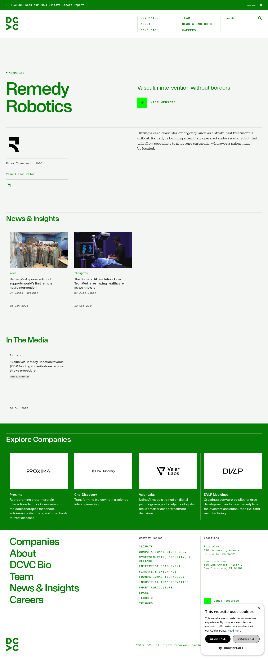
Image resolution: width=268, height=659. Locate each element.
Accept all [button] (218, 639)
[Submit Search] (260, 18)
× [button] (259, 608)
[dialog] (232, 629)
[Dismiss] (253, 5)
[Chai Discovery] (102, 486)
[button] (232, 648)
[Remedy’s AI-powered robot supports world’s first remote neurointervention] (37, 270)
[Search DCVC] (243, 18)
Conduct (198, 645)
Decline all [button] (246, 639)
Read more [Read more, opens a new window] (234, 630)
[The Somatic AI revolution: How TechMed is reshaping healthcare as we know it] (102, 270)
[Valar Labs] (166, 486)
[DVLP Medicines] (231, 486)
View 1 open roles (20, 174)
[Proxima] (37, 486)
